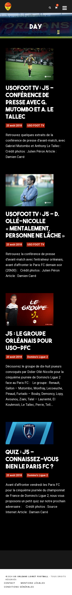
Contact (9, 583)
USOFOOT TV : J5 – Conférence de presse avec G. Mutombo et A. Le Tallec (30, 102)
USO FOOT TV (35, 125)
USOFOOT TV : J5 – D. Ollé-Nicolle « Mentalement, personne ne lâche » (35, 224)
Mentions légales (33, 583)
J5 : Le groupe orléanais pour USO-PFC (29, 341)
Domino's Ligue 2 (37, 356)
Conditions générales (19, 587)
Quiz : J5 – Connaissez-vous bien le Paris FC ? (32, 459)
